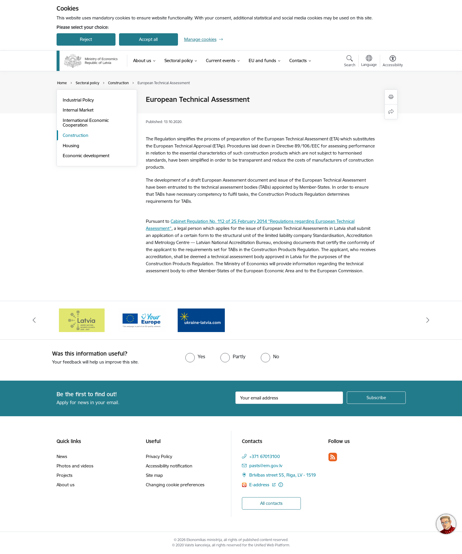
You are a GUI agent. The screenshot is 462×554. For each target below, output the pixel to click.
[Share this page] (391, 112)
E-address (259, 484)
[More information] (280, 484)
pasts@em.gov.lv (265, 465)
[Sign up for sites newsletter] (376, 398)
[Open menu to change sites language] (369, 61)
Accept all (148, 39)
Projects (64, 475)
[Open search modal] (349, 62)
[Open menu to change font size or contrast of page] (393, 62)
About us (66, 484)
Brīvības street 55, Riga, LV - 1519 (282, 475)
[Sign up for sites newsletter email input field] (289, 398)
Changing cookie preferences (175, 484)
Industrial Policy (78, 100)
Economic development (86, 155)
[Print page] (391, 97)
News (62, 456)
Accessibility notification (169, 466)
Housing (71, 145)
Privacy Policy (159, 456)
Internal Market (78, 110)
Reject (86, 39)
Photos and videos (75, 466)
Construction (75, 135)
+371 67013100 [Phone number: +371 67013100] (264, 456)
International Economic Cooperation (86, 122)
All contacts (271, 503)
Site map (154, 475)
